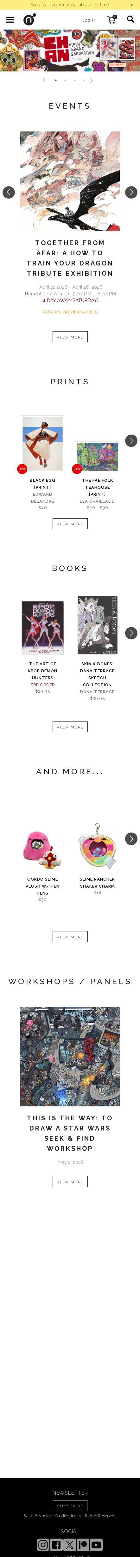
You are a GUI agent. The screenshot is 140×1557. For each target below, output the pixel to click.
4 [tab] (84, 80)
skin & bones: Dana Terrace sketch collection (97, 674)
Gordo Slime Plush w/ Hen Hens (43, 886)
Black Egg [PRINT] (42, 484)
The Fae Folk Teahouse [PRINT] (97, 487)
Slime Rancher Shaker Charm (97, 883)
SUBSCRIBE (70, 1506)
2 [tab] (65, 80)
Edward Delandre (42, 498)
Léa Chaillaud (97, 501)
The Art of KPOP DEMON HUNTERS (42, 670)
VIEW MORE (70, 337)
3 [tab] (75, 80)
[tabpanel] (70, 51)
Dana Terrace (97, 691)
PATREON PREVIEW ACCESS (70, 312)
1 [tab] (56, 80)
